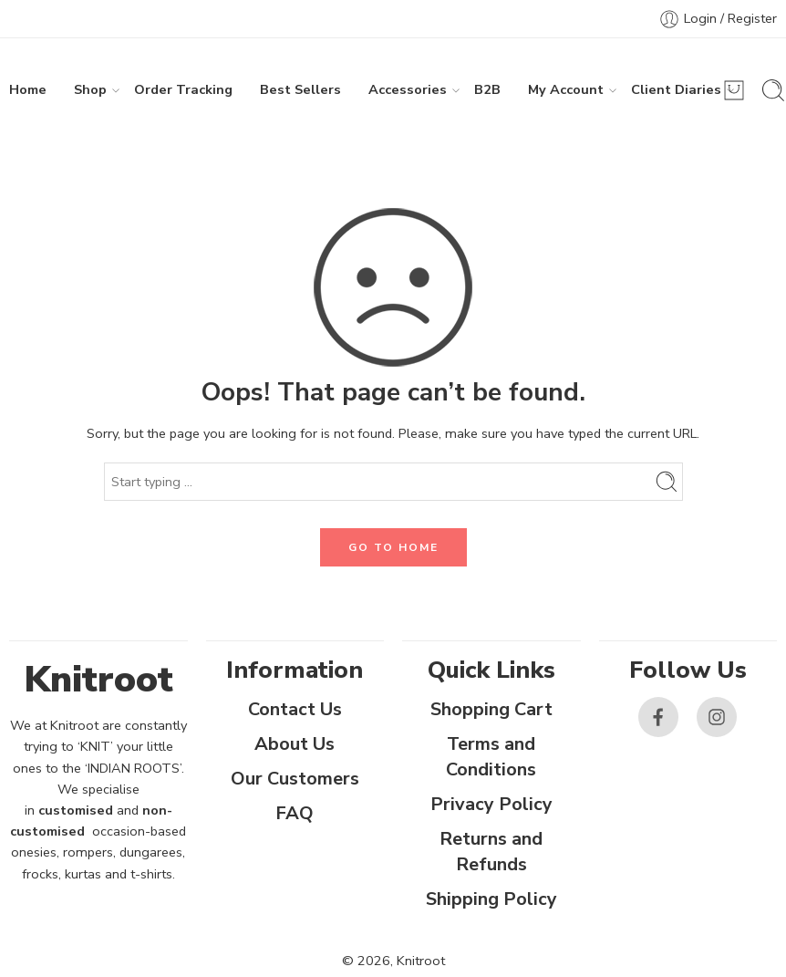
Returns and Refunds (491, 851)
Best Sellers (300, 89)
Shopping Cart (491, 709)
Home (28, 89)
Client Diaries (676, 89)
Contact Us (295, 709)
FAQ (294, 813)
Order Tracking (183, 89)
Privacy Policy (491, 804)
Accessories (407, 89)
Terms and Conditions (491, 757)
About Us (294, 744)
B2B (487, 89)
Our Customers (295, 778)
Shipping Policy (491, 899)
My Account (566, 89)
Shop (90, 89)
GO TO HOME (393, 547)
